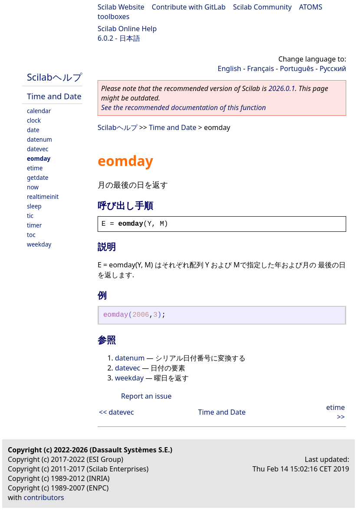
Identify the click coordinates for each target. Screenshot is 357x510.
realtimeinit (43, 196)
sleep (34, 206)
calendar (39, 111)
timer (34, 225)
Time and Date (54, 96)
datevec (37, 149)
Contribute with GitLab (189, 7)
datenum (39, 139)
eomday (38, 158)
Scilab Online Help (127, 28)
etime (35, 168)
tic (30, 215)
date (33, 130)
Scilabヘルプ (54, 77)
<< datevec (116, 412)
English (229, 68)
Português (297, 68)
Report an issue (146, 396)
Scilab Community (262, 7)
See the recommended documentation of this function (183, 107)
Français (260, 68)
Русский (333, 68)
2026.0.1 (282, 88)
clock (34, 120)
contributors (44, 497)
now (33, 187)
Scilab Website (121, 7)
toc (31, 235)
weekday (39, 244)
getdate (38, 177)
